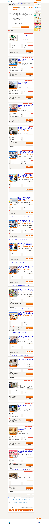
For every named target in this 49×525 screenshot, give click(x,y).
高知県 (18, 3)
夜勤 (21, 23)
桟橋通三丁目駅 (21, 502)
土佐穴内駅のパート (13, 285)
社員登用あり (20, 14)
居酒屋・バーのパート (17, 239)
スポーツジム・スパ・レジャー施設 (27, 499)
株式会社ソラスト (29, 469)
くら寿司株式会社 (26, 193)
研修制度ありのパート (23, 308)
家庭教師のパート (17, 378)
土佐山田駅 (24, 502)
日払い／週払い (18, 19)
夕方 (18, 23)
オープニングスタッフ (30, 14)
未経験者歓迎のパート (23, 332)
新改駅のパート (13, 262)
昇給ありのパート (19, 262)
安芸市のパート (10, 262)
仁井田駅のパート (13, 239)
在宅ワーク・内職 (22, 13)
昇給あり (14, 14)
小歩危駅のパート (13, 308)
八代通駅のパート (13, 332)
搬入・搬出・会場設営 (21, 499)
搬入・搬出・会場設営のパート (18, 308)
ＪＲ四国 (21, 3)
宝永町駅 (19, 502)
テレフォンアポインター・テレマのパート (19, 469)
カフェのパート (16, 262)
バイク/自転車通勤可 (30, 15)
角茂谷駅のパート (13, 469)
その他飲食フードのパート (17, 332)
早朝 (13, 23)
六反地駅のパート (13, 378)
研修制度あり (26, 13)
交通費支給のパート (21, 239)
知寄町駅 (26, 502)
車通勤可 (26, 15)
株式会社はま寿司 (25, 239)
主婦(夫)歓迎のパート (25, 469)
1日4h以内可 (19, 13)
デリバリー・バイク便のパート (18, 216)
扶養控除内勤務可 (15, 13)
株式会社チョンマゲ (27, 332)
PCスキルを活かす (19, 15)
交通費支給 (29, 13)
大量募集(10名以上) (15, 15)
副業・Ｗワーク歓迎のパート (24, 216)
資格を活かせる (23, 15)
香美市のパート (10, 239)
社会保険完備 (17, 14)
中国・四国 (16, 3)
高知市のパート (10, 308)
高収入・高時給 (15, 19)
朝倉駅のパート (13, 193)
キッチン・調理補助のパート (18, 285)
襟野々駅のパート (13, 216)
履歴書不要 (27, 14)
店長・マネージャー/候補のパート (18, 193)
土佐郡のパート (10, 216)
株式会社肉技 (28, 216)
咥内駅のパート (13, 355)
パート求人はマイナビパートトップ (11, 3)
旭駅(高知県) (16, 502)
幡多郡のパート (10, 355)
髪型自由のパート (23, 193)
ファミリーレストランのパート (18, 355)
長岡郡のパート (10, 378)
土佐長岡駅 (14, 502)
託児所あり (24, 14)
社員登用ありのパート (23, 285)
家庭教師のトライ (24, 378)
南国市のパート (10, 193)
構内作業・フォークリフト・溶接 (16, 499)
